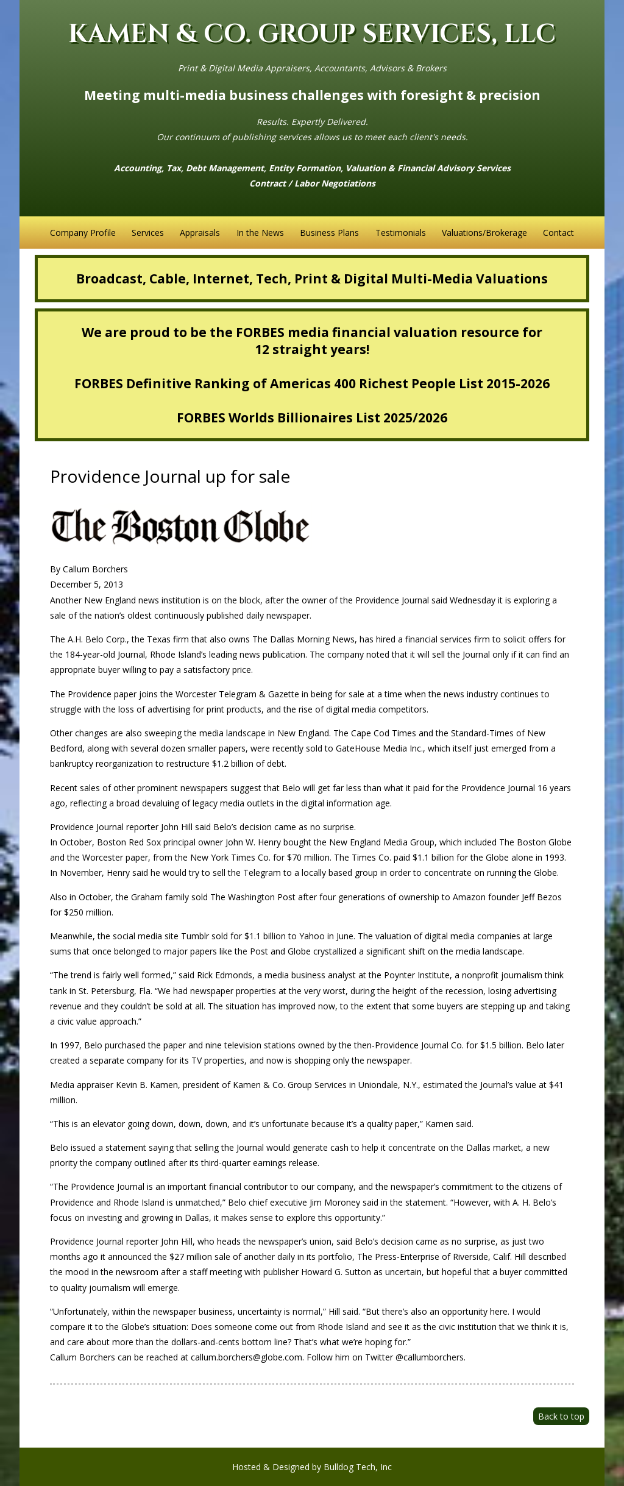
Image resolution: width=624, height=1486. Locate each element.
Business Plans (329, 232)
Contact (558, 232)
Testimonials (400, 232)
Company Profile (83, 232)
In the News (260, 232)
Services (148, 232)
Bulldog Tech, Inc (358, 1467)
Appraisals (200, 232)
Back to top (561, 1416)
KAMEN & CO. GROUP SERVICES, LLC (312, 34)
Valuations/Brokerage (484, 232)
